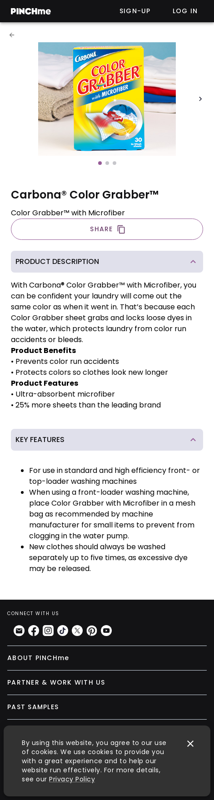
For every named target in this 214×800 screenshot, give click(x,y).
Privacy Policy (72, 779)
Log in (185, 10)
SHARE (107, 229)
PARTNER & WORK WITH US (56, 682)
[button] (107, 262)
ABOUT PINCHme (38, 657)
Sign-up (135, 10)
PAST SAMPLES (33, 706)
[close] (190, 744)
